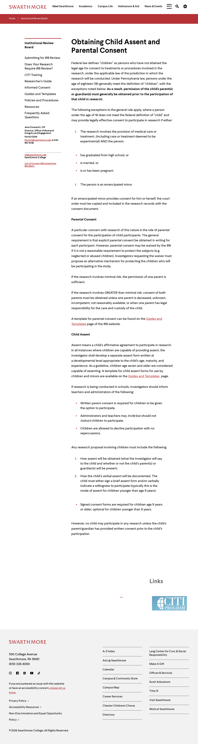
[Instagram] (11, 673)
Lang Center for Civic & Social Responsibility (167, 653)
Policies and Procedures (41, 100)
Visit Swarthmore (160, 700)
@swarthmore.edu (37, 155)
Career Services (112, 696)
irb (26, 155)
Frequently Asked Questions (37, 115)
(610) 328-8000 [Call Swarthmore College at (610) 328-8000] (19, 664)
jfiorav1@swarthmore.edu (38, 140)
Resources (32, 107)
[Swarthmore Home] (28, 642)
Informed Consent (37, 87)
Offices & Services (160, 673)
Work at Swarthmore (161, 709)
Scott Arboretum (159, 682)
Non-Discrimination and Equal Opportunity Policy (35, 717)
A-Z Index (109, 651)
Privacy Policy (19, 701)
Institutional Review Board (39, 45)
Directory (109, 714)
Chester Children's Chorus (119, 705)
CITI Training (33, 75)
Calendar (108, 669)
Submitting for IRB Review (42, 58)
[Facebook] (17, 673)
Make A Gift (156, 664)
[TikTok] (39, 673)
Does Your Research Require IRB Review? (39, 66)
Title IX (153, 691)
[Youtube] (32, 673)
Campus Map (111, 687)
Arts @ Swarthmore (114, 660)
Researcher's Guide (38, 81)
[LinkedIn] (24, 673)
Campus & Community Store (120, 678)
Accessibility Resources (25, 707)
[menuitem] (62, 7)
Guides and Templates (40, 94)
